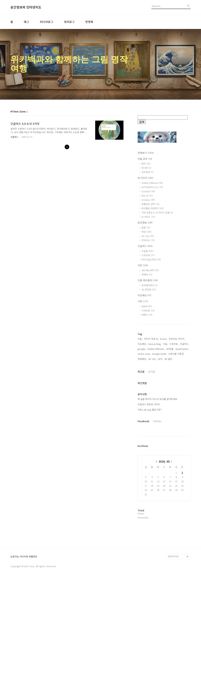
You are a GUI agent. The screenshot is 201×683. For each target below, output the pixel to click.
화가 (145, 163)
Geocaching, (154, 395)
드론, (140, 390)
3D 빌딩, (168, 410)
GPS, (160, 410)
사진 (143, 265)
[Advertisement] (164, 354)
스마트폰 (148, 310)
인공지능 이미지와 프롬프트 (23, 659)
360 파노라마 (150, 270)
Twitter (157, 472)
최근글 (141, 422)
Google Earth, (159, 405)
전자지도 (148, 240)
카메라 (146, 274)
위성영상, (142, 410)
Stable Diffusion (152, 183)
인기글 (151, 422)
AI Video (148, 199)
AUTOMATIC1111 (152, 187)
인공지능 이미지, (177, 390)
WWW (146, 306)
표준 (145, 227)
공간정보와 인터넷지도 (25, 7)
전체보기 (146, 153)
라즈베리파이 (149, 285)
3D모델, (170, 400)
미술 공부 (145, 159)
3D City (147, 236)
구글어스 (14, 136)
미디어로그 (46, 21)
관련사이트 (173, 659)
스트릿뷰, (173, 395)
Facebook (143, 472)
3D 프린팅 (148, 289)
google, (142, 400)
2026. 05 (164, 513)
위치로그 (69, 21)
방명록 (89, 21)
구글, (165, 395)
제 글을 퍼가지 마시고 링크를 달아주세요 (157, 450)
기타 (143, 301)
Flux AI (147, 195)
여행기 (146, 314)
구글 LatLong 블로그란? (149, 460)
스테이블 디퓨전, (176, 405)
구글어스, (184, 395)
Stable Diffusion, (156, 400)
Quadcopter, (182, 400)
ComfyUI (148, 191)
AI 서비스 (148, 216)
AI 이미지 (145, 178)
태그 (26, 21)
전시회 (146, 168)
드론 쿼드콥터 (148, 280)
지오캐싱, (142, 395)
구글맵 (147, 251)
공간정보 (145, 222)
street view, (144, 405)
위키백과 (147, 172)
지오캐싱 (144, 295)
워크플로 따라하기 (152, 208)
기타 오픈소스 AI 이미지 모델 (157, 212)
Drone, (163, 390)
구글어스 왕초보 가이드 (149, 455)
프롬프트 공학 (150, 204)
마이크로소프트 (151, 259)
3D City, (152, 410)
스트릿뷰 (148, 255)
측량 (146, 231)
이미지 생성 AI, (151, 390)
